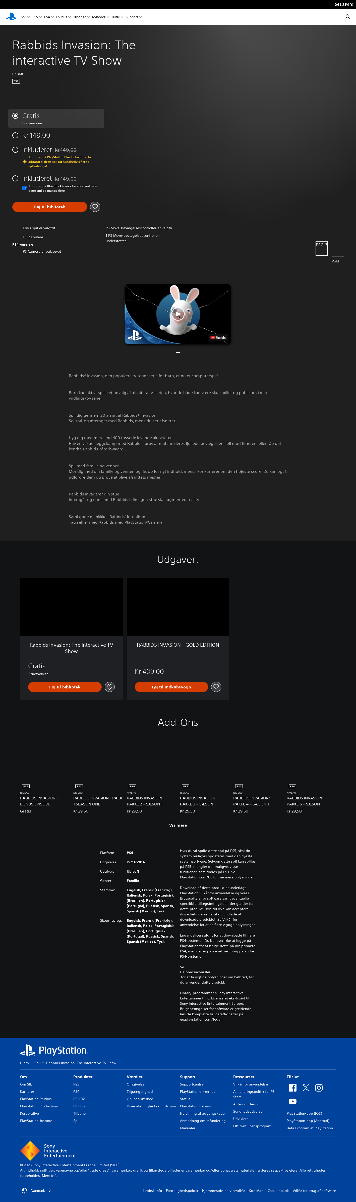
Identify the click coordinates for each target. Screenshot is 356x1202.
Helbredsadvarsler (195, 972)
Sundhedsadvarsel (248, 1111)
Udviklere (241, 1118)
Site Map (256, 1190)
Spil (23, 17)
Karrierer (27, 1091)
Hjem (24, 1063)
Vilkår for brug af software (314, 1190)
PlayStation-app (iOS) (304, 1113)
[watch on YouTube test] (218, 337)
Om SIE (26, 1084)
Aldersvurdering (246, 1104)
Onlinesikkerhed (140, 1099)
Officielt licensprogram (252, 1126)
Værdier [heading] (134, 1076)
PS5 (35, 17)
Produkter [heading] (82, 1076)
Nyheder (98, 17)
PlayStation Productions (39, 1106)
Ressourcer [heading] (243, 1076)
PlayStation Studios (36, 1099)
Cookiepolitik (278, 1190)
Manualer (187, 1128)
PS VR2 (79, 1099)
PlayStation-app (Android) (308, 1120)
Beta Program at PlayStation (310, 1128)
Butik (116, 17)
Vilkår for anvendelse (250, 1084)
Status (185, 1099)
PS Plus (61, 17)
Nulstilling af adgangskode (202, 1113)
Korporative (29, 1113)
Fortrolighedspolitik (182, 1190)
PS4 (47, 17)
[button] (178, 314)
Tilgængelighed (140, 1091)
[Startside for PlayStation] (11, 17)
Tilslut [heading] (293, 1076)
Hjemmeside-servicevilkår (223, 1190)
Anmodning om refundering (203, 1120)
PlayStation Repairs (196, 1106)
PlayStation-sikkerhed (198, 1091)
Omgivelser (136, 1084)
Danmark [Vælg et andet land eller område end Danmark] (36, 1190)
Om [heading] (23, 1076)
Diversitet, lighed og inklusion (151, 1106)
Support (132, 17)
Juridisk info (152, 1190)
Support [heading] (187, 1076)
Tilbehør (79, 17)
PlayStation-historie (36, 1120)
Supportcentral (192, 1084)
